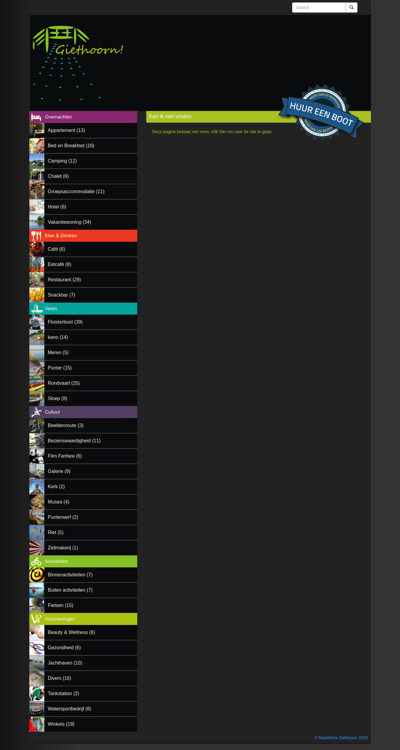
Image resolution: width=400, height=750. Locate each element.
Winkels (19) (61, 724)
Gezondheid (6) (64, 647)
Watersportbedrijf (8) (69, 708)
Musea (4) (59, 501)
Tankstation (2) (63, 693)
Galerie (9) (59, 471)
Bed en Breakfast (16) (71, 145)
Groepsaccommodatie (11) (76, 191)
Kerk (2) (56, 486)
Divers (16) (59, 678)
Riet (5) (56, 532)
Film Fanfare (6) (65, 456)
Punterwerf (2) (63, 517)
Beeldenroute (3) (66, 425)
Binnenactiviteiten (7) (70, 574)
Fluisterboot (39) (65, 321)
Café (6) (56, 249)
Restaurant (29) (64, 279)
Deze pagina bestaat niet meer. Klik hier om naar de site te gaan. (212, 131)
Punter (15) (60, 367)
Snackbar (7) (62, 294)
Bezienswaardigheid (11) (74, 440)
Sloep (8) (57, 398)
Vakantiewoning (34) (69, 222)
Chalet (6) (58, 176)
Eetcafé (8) (59, 264)
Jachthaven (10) (65, 662)
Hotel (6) (57, 206)
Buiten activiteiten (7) (70, 590)
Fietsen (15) (60, 605)
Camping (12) (62, 160)
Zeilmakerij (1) (63, 547)
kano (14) (58, 337)
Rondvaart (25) (64, 383)
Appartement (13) (66, 130)
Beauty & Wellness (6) (71, 632)
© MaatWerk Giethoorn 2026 (341, 737)
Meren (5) (58, 352)
